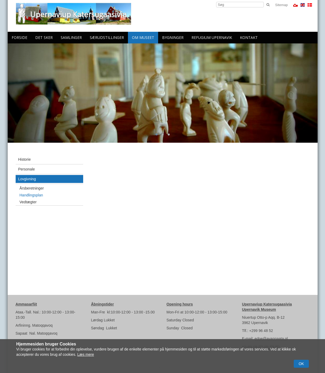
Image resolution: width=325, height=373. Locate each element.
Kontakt (249, 37)
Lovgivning (27, 179)
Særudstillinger (107, 37)
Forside (19, 37)
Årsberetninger (32, 188)
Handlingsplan (31, 195)
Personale (26, 169)
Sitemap (281, 5)
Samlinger (71, 37)
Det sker (44, 37)
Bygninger (173, 37)
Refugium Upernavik (212, 37)
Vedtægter (28, 202)
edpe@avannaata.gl (271, 338)
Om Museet (143, 37)
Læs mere (85, 354)
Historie (24, 159)
